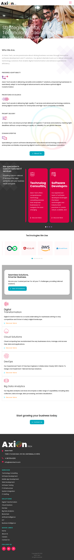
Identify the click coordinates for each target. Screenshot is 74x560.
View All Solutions (17, 288)
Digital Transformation (9, 502)
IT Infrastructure (7, 488)
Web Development (8, 482)
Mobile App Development (10, 479)
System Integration (8, 491)
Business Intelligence (9, 523)
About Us (37, 153)
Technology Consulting (10, 473)
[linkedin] (9, 549)
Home (4, 531)
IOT (3, 520)
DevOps (4, 508)
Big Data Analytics (8, 511)
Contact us (37, 422)
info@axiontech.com (12, 462)
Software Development (10, 476)
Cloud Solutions (7, 505)
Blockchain (5, 514)
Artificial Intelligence (9, 517)
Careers (4, 537)
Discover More (10, 323)
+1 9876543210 (10, 458)
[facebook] (4, 549)
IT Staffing (5, 494)
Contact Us (6, 540)
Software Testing (7, 485)
